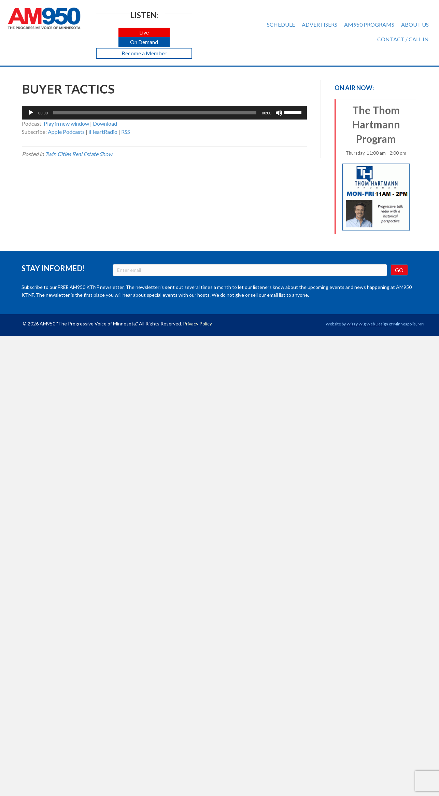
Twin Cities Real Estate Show (78, 154)
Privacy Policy (197, 323)
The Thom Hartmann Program (376, 167)
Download (105, 123)
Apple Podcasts (66, 131)
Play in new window (66, 123)
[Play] (30, 112)
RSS (125, 131)
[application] (164, 113)
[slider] (154, 112)
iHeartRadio (102, 131)
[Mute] (278, 112)
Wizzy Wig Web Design (367, 323)
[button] (144, 33)
